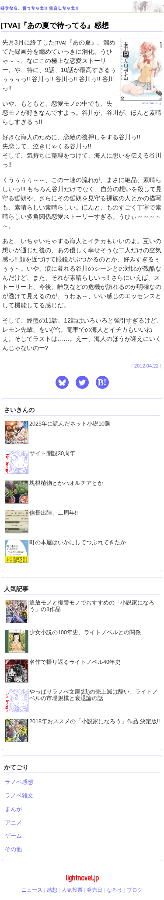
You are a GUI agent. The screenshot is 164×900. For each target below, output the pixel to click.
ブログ (135, 890)
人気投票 (72, 890)
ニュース (31, 890)
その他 (13, 849)
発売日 (94, 890)
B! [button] (102, 382)
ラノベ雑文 (19, 796)
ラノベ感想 (19, 782)
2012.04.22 (146, 365)
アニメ (13, 823)
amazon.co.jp (141, 101)
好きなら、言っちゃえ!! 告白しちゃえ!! (39, 8)
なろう (114, 890)
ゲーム (13, 836)
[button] (62, 382)
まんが (13, 809)
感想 (52, 890)
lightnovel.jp (82, 878)
